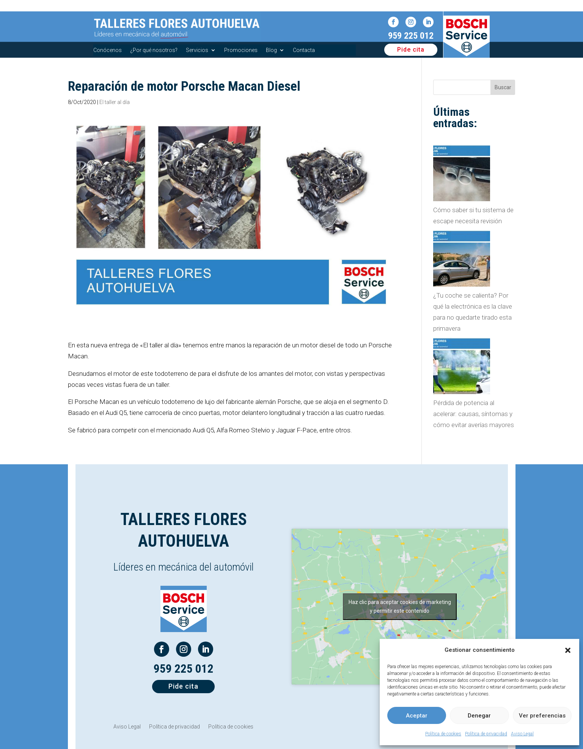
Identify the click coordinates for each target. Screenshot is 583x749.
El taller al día (114, 102)
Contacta (304, 50)
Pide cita (410, 49)
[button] (568, 650)
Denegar (479, 715)
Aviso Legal (522, 733)
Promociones (241, 50)
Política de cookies (443, 733)
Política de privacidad (486, 733)
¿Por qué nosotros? (154, 50)
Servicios (197, 50)
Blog (271, 50)
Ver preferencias (542, 715)
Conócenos (107, 50)
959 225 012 (411, 35)
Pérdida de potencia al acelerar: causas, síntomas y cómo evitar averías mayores (473, 414)
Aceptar (416, 715)
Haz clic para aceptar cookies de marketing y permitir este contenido (400, 606)
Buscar (503, 87)
